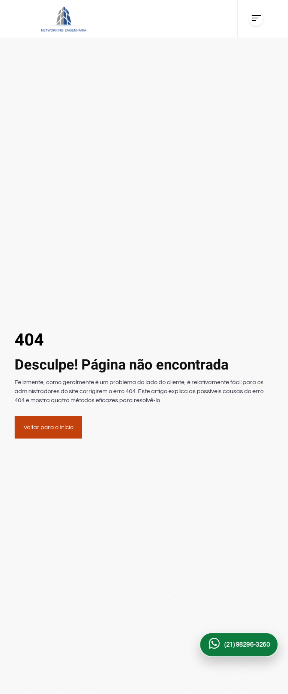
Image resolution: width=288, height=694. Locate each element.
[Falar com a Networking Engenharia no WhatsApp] (239, 644)
